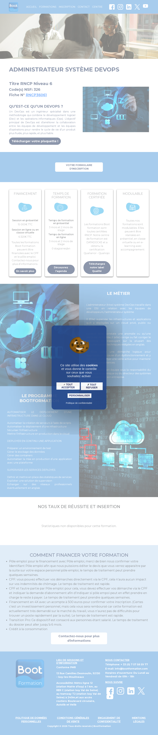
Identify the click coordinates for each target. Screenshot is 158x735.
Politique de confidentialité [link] (79, 403)
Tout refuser (91, 386)
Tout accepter (68, 386)
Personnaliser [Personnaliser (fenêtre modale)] (79, 395)
